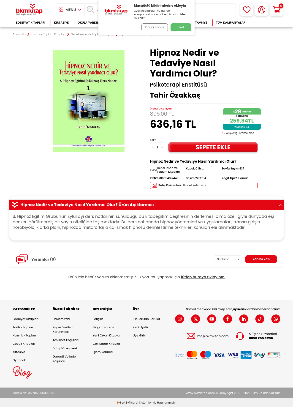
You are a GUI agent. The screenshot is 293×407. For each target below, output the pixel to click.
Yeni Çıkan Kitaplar (106, 335)
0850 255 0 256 (261, 338)
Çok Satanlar (265, 23)
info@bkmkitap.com (212, 336)
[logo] (29, 9)
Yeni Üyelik (140, 327)
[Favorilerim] (246, 9)
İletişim (98, 319)
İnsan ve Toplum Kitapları (48, 34)
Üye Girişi (139, 335)
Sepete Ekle (213, 147)
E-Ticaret (132, 402)
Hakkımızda (61, 319)
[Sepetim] (276, 9)
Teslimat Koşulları (66, 340)
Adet (153, 140)
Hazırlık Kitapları (24, 335)
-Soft (121, 402)
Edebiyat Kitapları (30, 23)
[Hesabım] (261, 9)
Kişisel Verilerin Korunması (63, 329)
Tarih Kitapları (23, 327)
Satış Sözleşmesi (65, 348)
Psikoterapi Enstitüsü (178, 84)
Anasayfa (19, 34)
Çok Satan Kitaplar (106, 343)
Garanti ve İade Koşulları (64, 358)
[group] (89, 101)
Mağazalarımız (103, 327)
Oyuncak (19, 360)
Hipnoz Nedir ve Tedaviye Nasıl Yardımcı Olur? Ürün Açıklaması (146, 205)
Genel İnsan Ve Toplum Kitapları (92, 34)
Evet (181, 27)
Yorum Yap (260, 259)
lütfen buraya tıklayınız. (203, 277)
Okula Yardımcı (90, 23)
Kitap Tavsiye (196, 23)
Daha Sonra (154, 27)
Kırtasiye (61, 23)
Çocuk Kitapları (24, 343)
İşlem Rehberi (103, 352)
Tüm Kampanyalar (230, 23)
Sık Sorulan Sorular (146, 319)
